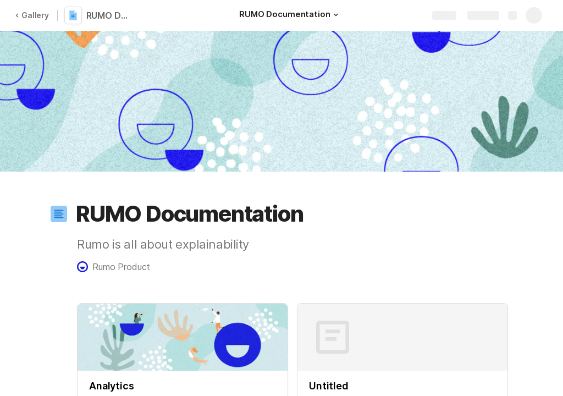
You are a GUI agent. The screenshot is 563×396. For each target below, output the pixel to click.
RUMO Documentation (111, 15)
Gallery (32, 15)
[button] (335, 14)
